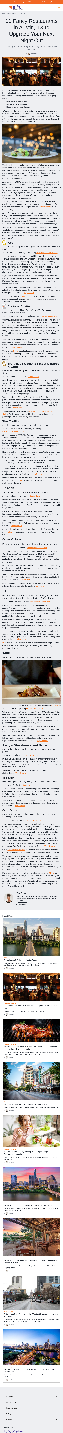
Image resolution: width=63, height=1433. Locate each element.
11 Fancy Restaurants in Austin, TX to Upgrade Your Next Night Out (21, 15)
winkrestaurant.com (34, 708)
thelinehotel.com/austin (40, 602)
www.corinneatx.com (50, 316)
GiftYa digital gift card (16, 850)
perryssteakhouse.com (33, 755)
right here (40, 586)
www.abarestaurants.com (47, 253)
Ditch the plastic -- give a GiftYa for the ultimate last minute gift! (31, 2)
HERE (9, 532)
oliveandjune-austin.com (37, 548)
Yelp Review (29, 293)
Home (4, 13)
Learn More (22, 904)
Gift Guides (7, 957)
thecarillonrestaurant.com (13, 431)
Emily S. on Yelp (55, 705)
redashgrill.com (34, 496)
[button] (59, 7)
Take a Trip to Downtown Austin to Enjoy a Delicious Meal (28, 1205)
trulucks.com (33, 377)
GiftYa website (45, 207)
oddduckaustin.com (35, 820)
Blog (8, 13)
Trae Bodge (33, 53)
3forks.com (27, 785)
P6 (3, 643)
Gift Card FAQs (8, 1367)
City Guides (15, 13)
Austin (22, 13)
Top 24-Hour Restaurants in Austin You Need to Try (25, 1104)
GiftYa (24, 296)
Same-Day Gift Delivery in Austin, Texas (20, 960)
